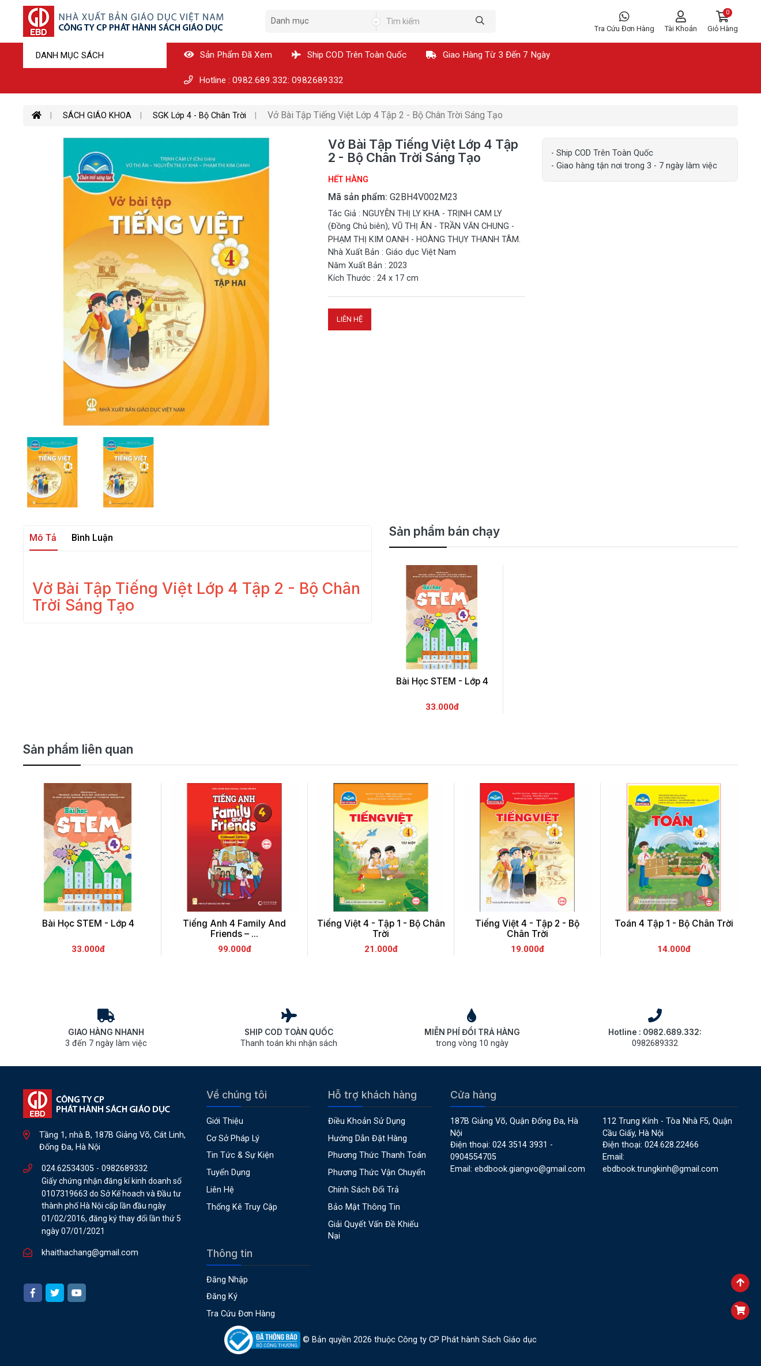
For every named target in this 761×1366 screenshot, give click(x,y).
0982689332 (124, 1168)
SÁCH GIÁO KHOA (97, 116)
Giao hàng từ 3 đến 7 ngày (488, 55)
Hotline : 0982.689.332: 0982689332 (264, 80)
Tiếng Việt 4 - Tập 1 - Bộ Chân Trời (381, 929)
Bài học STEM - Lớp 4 (88, 923)
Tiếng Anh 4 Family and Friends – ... (234, 929)
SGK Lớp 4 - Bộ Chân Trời (199, 116)
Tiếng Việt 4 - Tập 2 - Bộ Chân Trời (527, 929)
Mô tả (42, 537)
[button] (722, 21)
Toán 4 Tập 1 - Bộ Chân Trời (674, 923)
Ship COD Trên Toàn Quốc (349, 55)
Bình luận (92, 537)
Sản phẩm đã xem (228, 55)
